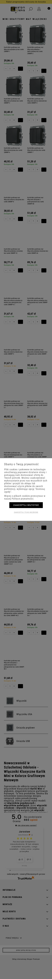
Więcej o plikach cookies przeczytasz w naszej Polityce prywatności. (24, 497)
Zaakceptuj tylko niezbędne (26, 512)
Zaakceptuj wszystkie (26, 505)
